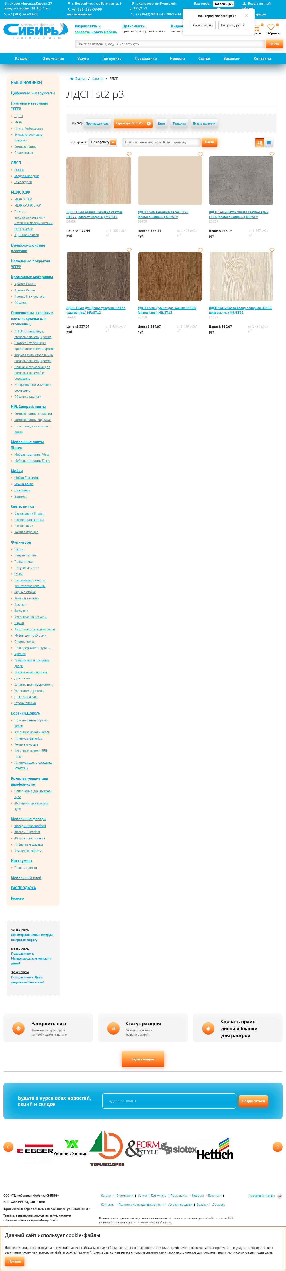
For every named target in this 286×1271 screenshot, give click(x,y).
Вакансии (231, 58)
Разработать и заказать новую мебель (96, 28)
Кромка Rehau (24, 290)
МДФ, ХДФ (20, 192)
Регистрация (257, 14)
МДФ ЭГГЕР (23, 199)
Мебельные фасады (28, 818)
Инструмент (21, 860)
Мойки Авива (23, 484)
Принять (14, 1261)
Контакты (262, 58)
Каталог (22, 58)
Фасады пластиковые (29, 838)
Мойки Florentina (26, 478)
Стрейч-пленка (25, 703)
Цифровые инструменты (33, 92)
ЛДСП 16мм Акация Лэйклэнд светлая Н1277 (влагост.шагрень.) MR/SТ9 (94, 214)
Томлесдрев (23, 182)
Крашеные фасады (28, 851)
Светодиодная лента (29, 520)
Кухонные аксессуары (30, 617)
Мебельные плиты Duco (32, 461)
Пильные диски (25, 868)
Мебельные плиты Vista (31, 454)
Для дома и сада (26, 697)
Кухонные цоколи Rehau (32, 732)
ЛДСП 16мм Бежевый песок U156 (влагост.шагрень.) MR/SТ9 (163, 214)
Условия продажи (180, 1205)
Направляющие (25, 555)
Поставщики (146, 58)
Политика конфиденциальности (141, 1205)
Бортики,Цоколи (25, 713)
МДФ (18, 122)
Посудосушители (26, 568)
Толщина (179, 123)
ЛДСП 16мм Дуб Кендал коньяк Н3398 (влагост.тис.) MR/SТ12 (167, 310)
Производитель (97, 123)
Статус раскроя (143, 1023)
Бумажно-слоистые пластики (28, 247)
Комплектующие (26, 532)
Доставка (218, 1205)
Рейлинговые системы (30, 672)
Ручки (18, 574)
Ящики (19, 623)
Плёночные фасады (28, 844)
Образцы (20, 302)
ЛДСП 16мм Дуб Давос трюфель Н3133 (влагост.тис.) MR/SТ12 (96, 310)
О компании (53, 58)
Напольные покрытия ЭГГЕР (30, 263)
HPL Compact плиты (28, 406)
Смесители (22, 490)
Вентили (20, 496)
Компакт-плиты (25, 146)
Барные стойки (25, 592)
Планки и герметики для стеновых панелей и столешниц (32, 372)
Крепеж (20, 654)
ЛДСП (18, 116)
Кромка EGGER (25, 284)
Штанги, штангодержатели (33, 684)
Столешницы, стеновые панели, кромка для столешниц (32, 318)
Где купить (111, 58)
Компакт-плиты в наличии (33, 413)
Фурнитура (21, 542)
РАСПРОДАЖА (23, 887)
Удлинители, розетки (29, 691)
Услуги (83, 58)
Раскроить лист (49, 1023)
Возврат (202, 1205)
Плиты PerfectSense (28, 128)
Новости (177, 58)
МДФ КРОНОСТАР (27, 205)
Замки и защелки (26, 598)
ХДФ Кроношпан (26, 235)
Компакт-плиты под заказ (32, 420)
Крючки (19, 604)
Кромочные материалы (32, 276)
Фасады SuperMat (27, 832)
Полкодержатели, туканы (32, 648)
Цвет (161, 123)
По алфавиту (103, 142)
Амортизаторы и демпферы (34, 629)
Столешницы (23, 152)
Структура (129, 123)
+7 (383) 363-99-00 (23, 14)
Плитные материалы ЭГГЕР (29, 106)
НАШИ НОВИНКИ (26, 82)
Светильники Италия (29, 513)
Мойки (17, 470)
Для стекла (22, 678)
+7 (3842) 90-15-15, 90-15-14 (158, 14)
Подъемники (23, 561)
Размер (17, 898)
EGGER (19, 170)
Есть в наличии (204, 123)
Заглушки (21, 611)
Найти (274, 44)
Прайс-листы (133, 26)
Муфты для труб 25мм (30, 635)
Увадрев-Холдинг (26, 176)
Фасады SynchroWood (30, 826)
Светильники (22, 506)
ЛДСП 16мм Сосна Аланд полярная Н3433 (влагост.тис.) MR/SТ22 (240, 310)
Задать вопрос (143, 1059)
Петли (18, 549)
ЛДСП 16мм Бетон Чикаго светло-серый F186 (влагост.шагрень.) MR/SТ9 (238, 214)
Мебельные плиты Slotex (27, 444)
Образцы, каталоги (27, 396)
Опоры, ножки (24, 641)
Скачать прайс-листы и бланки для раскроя (239, 1028)
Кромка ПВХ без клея (30, 296)
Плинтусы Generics (28, 738)
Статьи (204, 58)
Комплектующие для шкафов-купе (29, 781)
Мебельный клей (26, 877)
